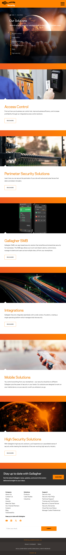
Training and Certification (50, 501)
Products (27, 494)
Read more (10, 120)
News (7, 499)
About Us (9, 494)
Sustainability (10, 513)
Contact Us (9, 497)
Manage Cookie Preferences (51, 510)
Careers (8, 508)
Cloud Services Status (49, 508)
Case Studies (28, 497)
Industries (27, 499)
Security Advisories (48, 506)
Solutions (20, 15)
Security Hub (46, 494)
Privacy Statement (30, 544)
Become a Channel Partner (50, 504)
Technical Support (48, 499)
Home (12, 15)
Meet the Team (10, 504)
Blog (7, 510)
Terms (39, 544)
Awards (8, 501)
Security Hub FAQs (48, 497)
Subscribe (58, 477)
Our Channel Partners (12, 506)
